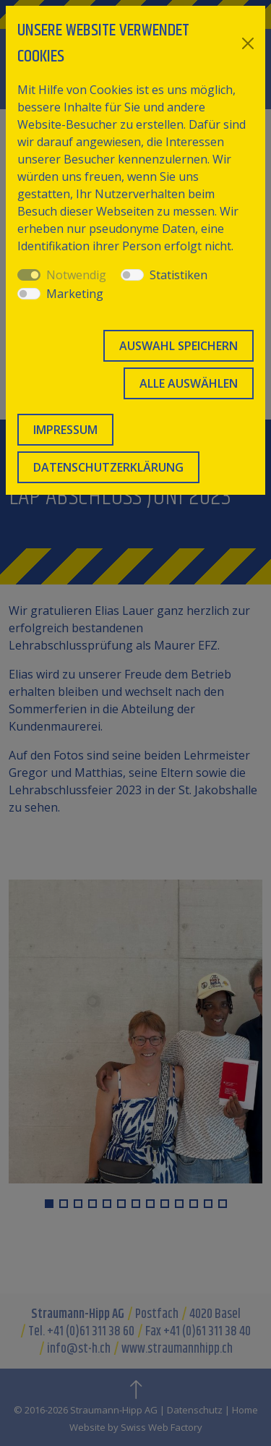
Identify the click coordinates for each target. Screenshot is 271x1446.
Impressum (65, 430)
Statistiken (178, 275)
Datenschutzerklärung (108, 467)
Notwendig (76, 275)
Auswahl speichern (178, 346)
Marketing (74, 294)
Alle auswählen (188, 383)
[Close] (247, 43)
